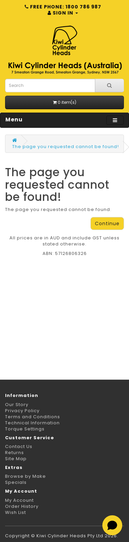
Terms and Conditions (32, 417)
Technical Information (32, 423)
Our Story (16, 404)
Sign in (63, 12)
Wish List (15, 512)
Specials (16, 482)
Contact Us (18, 446)
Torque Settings (25, 429)
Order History (21, 506)
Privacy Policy (22, 410)
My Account (19, 500)
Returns (14, 452)
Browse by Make (25, 476)
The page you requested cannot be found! (65, 146)
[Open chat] (112, 525)
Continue (107, 223)
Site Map (16, 458)
